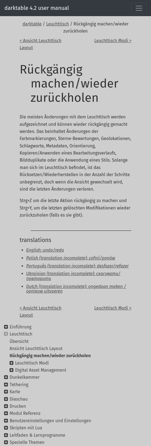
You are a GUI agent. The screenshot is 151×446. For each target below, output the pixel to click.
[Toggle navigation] (139, 8)
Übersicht (19, 341)
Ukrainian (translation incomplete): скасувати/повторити (73, 276)
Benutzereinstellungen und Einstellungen (50, 420)
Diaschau (19, 399)
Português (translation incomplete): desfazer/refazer (77, 266)
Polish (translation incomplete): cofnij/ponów (70, 258)
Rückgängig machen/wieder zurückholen (50, 355)
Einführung (20, 327)
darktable (32, 24)
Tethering (19, 384)
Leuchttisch (57, 24)
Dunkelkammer (24, 377)
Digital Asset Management (40, 370)
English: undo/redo (45, 250)
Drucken (18, 406)
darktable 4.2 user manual (36, 8)
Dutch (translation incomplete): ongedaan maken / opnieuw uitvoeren (76, 289)
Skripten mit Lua (26, 427)
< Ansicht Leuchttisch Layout (41, 44)
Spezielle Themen (27, 442)
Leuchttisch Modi (32, 363)
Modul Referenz (25, 413)
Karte (15, 391)
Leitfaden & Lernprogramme (37, 435)
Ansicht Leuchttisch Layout (36, 348)
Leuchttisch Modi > (113, 40)
